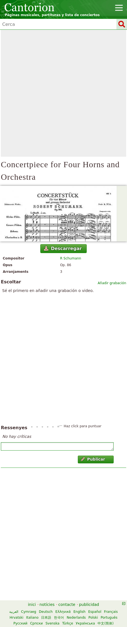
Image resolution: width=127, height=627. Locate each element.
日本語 (46, 617)
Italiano (32, 617)
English (79, 612)
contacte (66, 604)
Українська (85, 623)
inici (32, 604)
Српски (36, 623)
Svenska (52, 623)
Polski (93, 617)
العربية (13, 612)
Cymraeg (28, 612)
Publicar (93, 459)
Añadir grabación (112, 283)
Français (111, 612)
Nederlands (76, 617)
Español (94, 612)
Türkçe (67, 623)
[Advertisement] (63, 93)
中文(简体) (105, 623)
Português (109, 617)
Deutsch (46, 612)
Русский (20, 623)
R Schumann (70, 258)
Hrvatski (17, 617)
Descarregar (63, 248)
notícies (46, 604)
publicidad (89, 604)
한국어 (59, 617)
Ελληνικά (63, 612)
